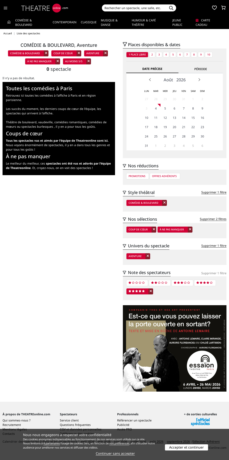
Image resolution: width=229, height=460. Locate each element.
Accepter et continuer (186, 447)
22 (193, 127)
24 (146, 136)
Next (199, 79)
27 (146, 99)
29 (165, 99)
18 (156, 127)
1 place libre (137, 54)
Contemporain (65, 22)
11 (156, 118)
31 (183, 99)
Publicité (123, 425)
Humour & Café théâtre (144, 22)
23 (202, 127)
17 (146, 127)
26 (165, 136)
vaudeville (45, 122)
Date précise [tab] (152, 69)
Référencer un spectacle (134, 420)
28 (156, 99)
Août (168, 80)
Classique (89, 22)
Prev (150, 79)
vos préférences (119, 443)
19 (165, 127)
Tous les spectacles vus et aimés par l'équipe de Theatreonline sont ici (57, 141)
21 (183, 127)
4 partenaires (51, 443)
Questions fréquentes (75, 425)
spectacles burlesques (37, 127)
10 (208, 54)
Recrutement (12, 425)
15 (193, 118)
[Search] (134, 7)
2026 (181, 80)
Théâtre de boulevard (21, 122)
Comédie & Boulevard (23, 22)
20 (174, 127)
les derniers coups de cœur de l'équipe (67, 109)
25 (156, 136)
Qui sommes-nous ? (16, 420)
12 (165, 118)
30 (174, 99)
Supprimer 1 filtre (213, 192)
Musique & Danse (109, 22)
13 (174, 118)
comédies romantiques (70, 122)
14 (183, 118)
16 (202, 118)
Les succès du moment (22, 109)
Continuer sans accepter (115, 453)
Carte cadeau (203, 22)
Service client (69, 420)
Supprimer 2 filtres (213, 219)
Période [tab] (200, 69)
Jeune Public (177, 22)
